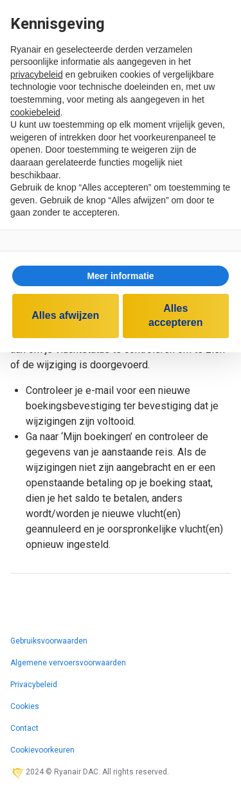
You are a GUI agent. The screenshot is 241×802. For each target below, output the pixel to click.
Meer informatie (120, 276)
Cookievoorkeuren (42, 750)
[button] (120, 276)
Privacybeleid (33, 684)
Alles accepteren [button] (175, 315)
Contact (24, 728)
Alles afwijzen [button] (65, 315)
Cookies (24, 706)
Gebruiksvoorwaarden (48, 640)
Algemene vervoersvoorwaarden (68, 662)
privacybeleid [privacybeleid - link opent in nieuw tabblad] (36, 74)
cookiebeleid (35, 112)
